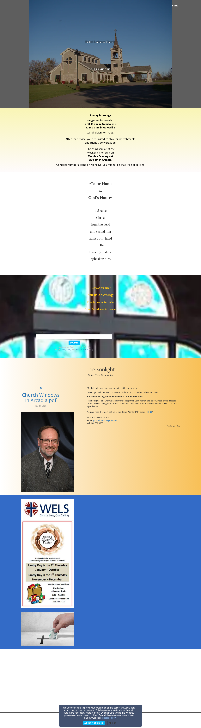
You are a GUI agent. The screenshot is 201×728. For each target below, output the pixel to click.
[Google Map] (100, 664)
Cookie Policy (109, 718)
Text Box (40, 332)
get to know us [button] (100, 69)
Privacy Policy (66, 349)
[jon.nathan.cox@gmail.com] (105, 420)
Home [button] (175, 6)
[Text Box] (74, 336)
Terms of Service (81, 349)
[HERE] (149, 412)
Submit (74, 342)
